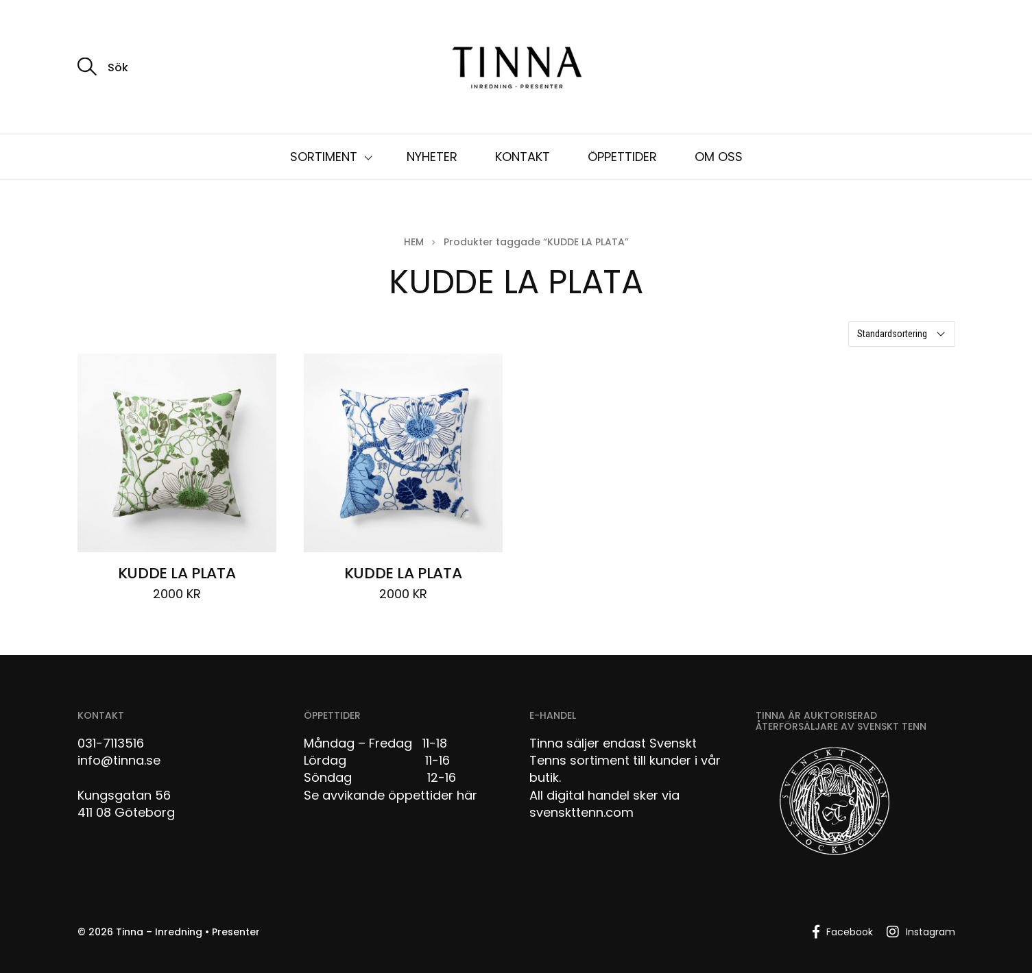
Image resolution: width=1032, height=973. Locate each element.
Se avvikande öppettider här (390, 795)
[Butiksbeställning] (901, 334)
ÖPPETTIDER (622, 156)
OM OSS (719, 156)
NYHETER (432, 156)
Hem (414, 242)
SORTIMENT (323, 156)
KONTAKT (522, 156)
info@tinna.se (118, 760)
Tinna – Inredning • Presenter (188, 932)
